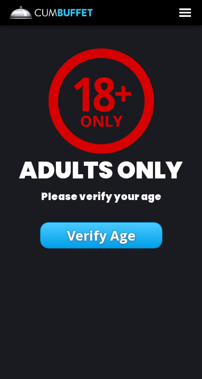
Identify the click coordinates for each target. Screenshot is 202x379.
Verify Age (101, 235)
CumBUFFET (84, 12)
